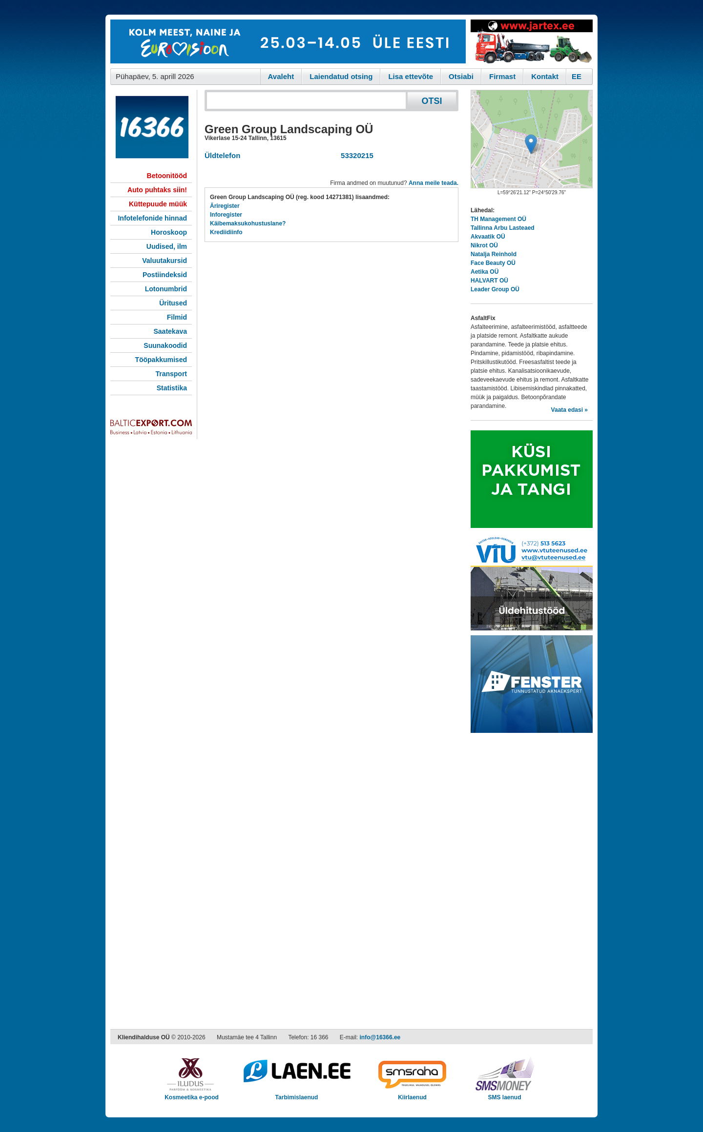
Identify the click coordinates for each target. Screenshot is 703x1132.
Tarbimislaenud (296, 1094)
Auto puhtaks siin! (157, 190)
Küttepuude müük (158, 204)
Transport (171, 374)
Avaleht (281, 76)
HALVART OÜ (489, 280)
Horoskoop (169, 232)
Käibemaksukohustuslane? (248, 223)
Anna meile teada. (433, 183)
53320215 (355, 155)
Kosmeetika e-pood (192, 1094)
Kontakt (544, 76)
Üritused (173, 303)
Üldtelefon (222, 155)
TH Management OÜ (498, 219)
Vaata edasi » (569, 409)
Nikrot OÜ (484, 245)
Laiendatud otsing (341, 76)
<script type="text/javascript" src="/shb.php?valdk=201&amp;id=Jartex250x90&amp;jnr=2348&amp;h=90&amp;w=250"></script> (532, 41)
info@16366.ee (380, 1037)
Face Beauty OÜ (493, 263)
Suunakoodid (165, 345)
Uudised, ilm (166, 246)
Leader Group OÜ (495, 289)
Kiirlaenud (412, 1094)
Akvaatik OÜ (488, 236)
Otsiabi (461, 76)
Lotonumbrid (166, 289)
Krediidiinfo (226, 232)
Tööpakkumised (161, 360)
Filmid (177, 317)
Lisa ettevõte (410, 76)
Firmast (502, 76)
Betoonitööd (167, 176)
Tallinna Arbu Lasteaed (503, 227)
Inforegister (226, 214)
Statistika (172, 388)
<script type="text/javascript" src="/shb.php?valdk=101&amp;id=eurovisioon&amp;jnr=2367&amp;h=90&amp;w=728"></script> (288, 41)
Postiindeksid (165, 275)
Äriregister (225, 205)
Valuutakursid (164, 260)
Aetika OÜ (484, 271)
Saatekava (170, 331)
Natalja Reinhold (494, 254)
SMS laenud (504, 1094)
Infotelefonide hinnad (152, 218)
